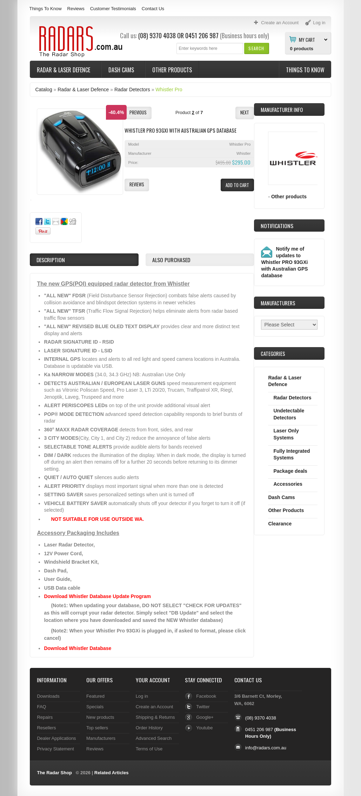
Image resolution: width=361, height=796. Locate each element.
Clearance (280, 523)
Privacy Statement (55, 748)
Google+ (204, 717)
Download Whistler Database (77, 648)
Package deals (290, 471)
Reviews (76, 8)
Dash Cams (122, 70)
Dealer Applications (56, 738)
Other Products (172, 70)
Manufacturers (100, 738)
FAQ (41, 706)
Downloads (48, 696)
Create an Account (154, 706)
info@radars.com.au (265, 747)
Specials (94, 706)
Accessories (287, 484)
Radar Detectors (132, 89)
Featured (95, 696)
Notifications (277, 225)
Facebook (206, 696)
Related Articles (111, 772)
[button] (256, 48)
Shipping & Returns (155, 717)
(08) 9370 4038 (157, 35)
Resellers (46, 727)
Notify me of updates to (284, 262)
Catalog (43, 89)
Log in (142, 696)
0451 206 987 (202, 35)
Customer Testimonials (113, 8)
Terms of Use (149, 748)
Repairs (45, 717)
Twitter (202, 706)
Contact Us (153, 8)
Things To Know (45, 8)
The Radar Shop (54, 772)
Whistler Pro (168, 89)
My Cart (307, 39)
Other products (289, 196)
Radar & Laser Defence (64, 70)
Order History (149, 727)
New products (100, 717)
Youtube (204, 727)
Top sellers (97, 727)
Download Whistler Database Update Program (97, 596)
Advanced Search (154, 738)
